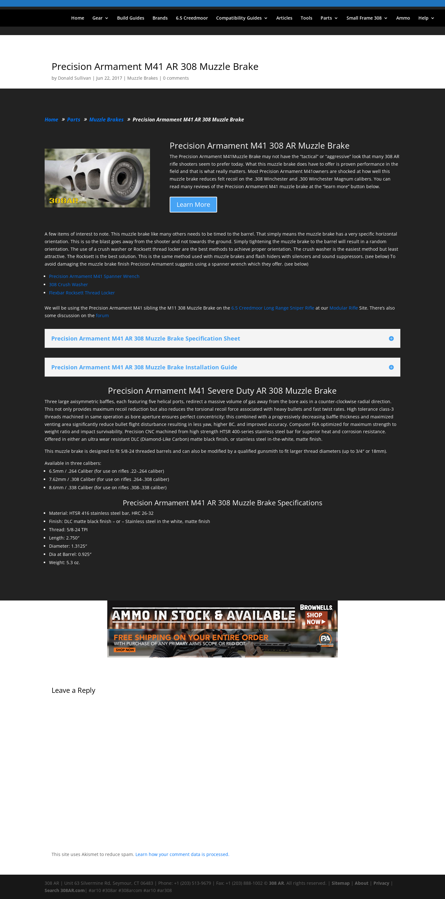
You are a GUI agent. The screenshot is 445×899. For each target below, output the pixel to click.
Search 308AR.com (65, 890)
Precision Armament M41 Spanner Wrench (94, 276)
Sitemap (341, 883)
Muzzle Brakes (142, 78)
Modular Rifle (343, 308)
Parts (326, 18)
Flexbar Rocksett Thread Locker (82, 293)
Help (423, 18)
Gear (97, 18)
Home (77, 18)
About (361, 883)
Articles (284, 18)
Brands (160, 18)
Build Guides (130, 18)
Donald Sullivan (74, 78)
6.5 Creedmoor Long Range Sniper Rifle (272, 308)
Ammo (403, 18)
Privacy (381, 883)
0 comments (176, 78)
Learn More (193, 204)
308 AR (276, 883)
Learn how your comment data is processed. (182, 854)
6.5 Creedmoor (192, 18)
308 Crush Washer (68, 284)
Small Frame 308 (364, 18)
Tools (306, 18)
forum (102, 315)
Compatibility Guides (239, 18)
